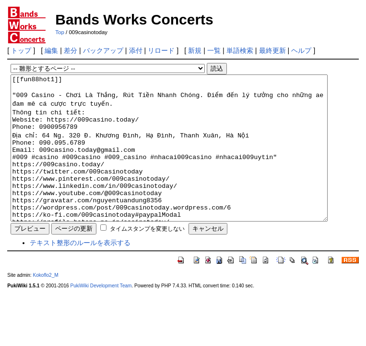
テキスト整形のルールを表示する (80, 271)
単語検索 (239, 50)
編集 (51, 50)
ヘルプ (301, 50)
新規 (194, 50)
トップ (21, 50)
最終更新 (272, 50)
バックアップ (103, 50)
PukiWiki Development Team (100, 314)
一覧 (214, 50)
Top (59, 32)
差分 (70, 50)
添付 (135, 50)
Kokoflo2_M (45, 304)
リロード (161, 50)
